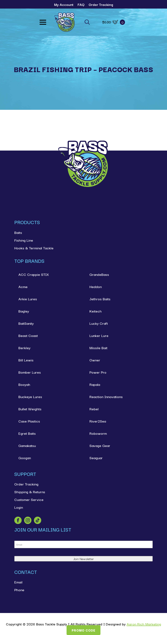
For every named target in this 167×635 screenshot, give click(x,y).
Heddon (95, 286)
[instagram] (27, 520)
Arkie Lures (27, 299)
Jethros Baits (99, 299)
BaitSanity (26, 323)
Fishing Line (23, 240)
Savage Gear (99, 445)
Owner (94, 360)
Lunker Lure (98, 335)
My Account (63, 4)
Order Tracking (101, 4)
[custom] (37, 520)
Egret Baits (27, 433)
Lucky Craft (98, 323)
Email (18, 582)
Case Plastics (29, 421)
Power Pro (97, 372)
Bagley (23, 311)
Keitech (95, 311)
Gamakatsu (27, 445)
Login (18, 507)
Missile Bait (98, 347)
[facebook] (18, 520)
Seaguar (96, 457)
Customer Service (28, 499)
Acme (23, 286)
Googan (24, 457)
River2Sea (97, 421)
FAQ (81, 4)
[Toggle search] (87, 22)
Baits (18, 232)
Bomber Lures (29, 372)
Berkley (24, 347)
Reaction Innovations (106, 396)
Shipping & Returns (29, 491)
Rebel (94, 409)
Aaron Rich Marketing (144, 624)
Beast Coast (28, 335)
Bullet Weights (29, 409)
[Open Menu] (43, 22)
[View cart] (114, 22)
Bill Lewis (25, 360)
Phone (19, 589)
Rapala (94, 384)
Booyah (24, 384)
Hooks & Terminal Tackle (33, 248)
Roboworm (98, 433)
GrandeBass (99, 274)
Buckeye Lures (30, 396)
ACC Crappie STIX (33, 274)
